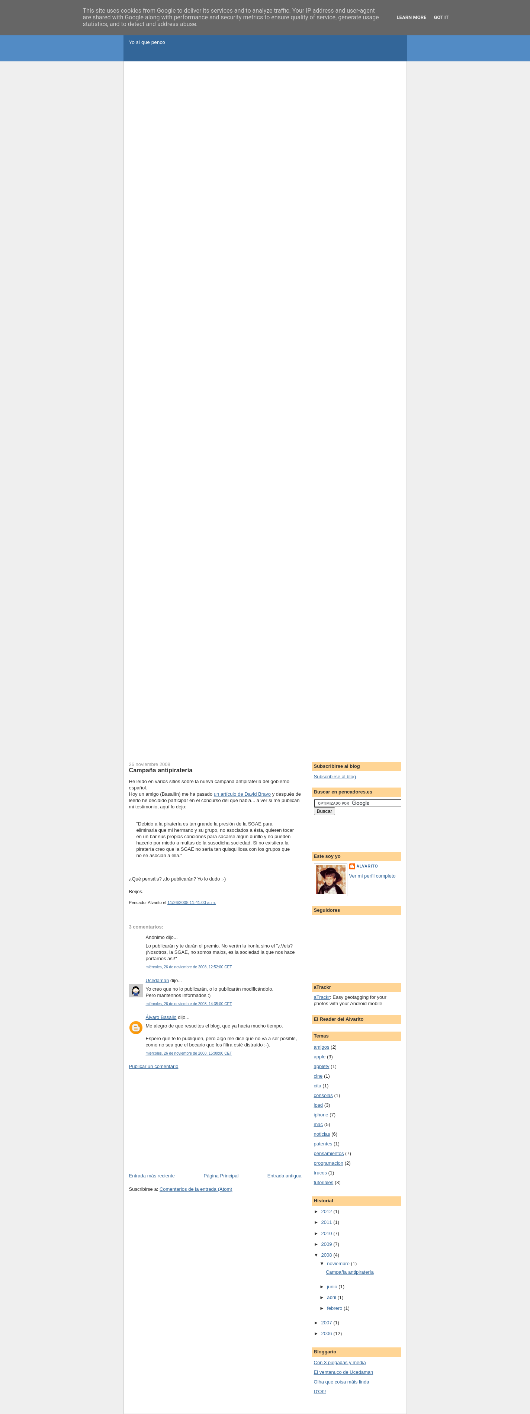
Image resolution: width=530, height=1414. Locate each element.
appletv (322, 1066)
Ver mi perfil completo (372, 876)
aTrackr (322, 997)
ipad (318, 1105)
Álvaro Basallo (161, 1017)
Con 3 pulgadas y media (340, 1362)
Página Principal (220, 1176)
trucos (320, 1173)
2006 (327, 1333)
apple (320, 1056)
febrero (335, 1308)
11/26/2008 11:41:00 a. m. (191, 902)
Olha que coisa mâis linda (341, 1382)
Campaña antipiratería (161, 770)
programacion (329, 1163)
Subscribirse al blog (335, 776)
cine (318, 1076)
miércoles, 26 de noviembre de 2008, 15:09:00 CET (189, 1053)
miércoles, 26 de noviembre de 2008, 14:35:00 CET (189, 1004)
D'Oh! (320, 1391)
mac (318, 1124)
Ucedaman (157, 980)
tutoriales (324, 1182)
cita (317, 1085)
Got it (441, 17)
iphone (321, 1115)
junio (332, 1286)
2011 (327, 1222)
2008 (327, 1255)
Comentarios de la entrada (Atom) (196, 1189)
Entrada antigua (284, 1176)
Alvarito (367, 866)
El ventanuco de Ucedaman (343, 1372)
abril (332, 1297)
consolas (323, 1095)
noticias (322, 1134)
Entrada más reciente (152, 1176)
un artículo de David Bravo (242, 794)
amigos (322, 1047)
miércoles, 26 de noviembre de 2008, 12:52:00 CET (189, 967)
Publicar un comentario (154, 1066)
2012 (327, 1211)
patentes (323, 1144)
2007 (327, 1322)
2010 (327, 1233)
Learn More (412, 17)
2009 (327, 1244)
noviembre (339, 1263)
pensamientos (329, 1153)
